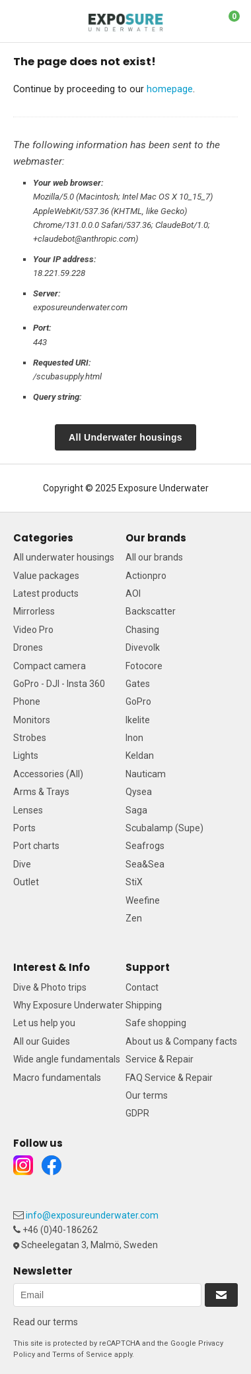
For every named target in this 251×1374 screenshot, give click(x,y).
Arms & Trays (41, 791)
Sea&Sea (145, 864)
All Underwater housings (125, 437)
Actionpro (146, 575)
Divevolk (143, 647)
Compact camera (49, 666)
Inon (134, 737)
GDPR (137, 1113)
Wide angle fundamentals (66, 1059)
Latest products (46, 593)
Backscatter (151, 611)
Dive (22, 864)
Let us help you (44, 1023)
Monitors (31, 720)
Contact (142, 987)
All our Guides (41, 1041)
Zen (134, 918)
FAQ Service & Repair (169, 1077)
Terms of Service (82, 1354)
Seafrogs (145, 845)
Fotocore (144, 666)
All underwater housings (63, 557)
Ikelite (138, 720)
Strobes (29, 737)
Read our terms (45, 1322)
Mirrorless (34, 611)
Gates (138, 683)
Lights (25, 755)
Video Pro (33, 629)
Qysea (139, 791)
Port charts (36, 845)
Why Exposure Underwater (68, 1005)
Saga (136, 810)
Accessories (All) (48, 774)
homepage (170, 89)
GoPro (138, 701)
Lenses (28, 810)
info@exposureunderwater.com (92, 1215)
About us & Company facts (181, 1041)
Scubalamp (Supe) (164, 828)
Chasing (142, 629)
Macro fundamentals (57, 1077)
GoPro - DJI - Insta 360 (59, 683)
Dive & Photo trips (50, 987)
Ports (24, 828)
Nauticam (146, 774)
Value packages (46, 575)
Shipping (144, 1005)
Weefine (143, 900)
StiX (134, 882)
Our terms (147, 1095)
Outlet (26, 882)
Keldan (140, 755)
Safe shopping (156, 1023)
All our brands (154, 557)
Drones (28, 647)
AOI (133, 593)
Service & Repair (160, 1059)
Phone (26, 701)
